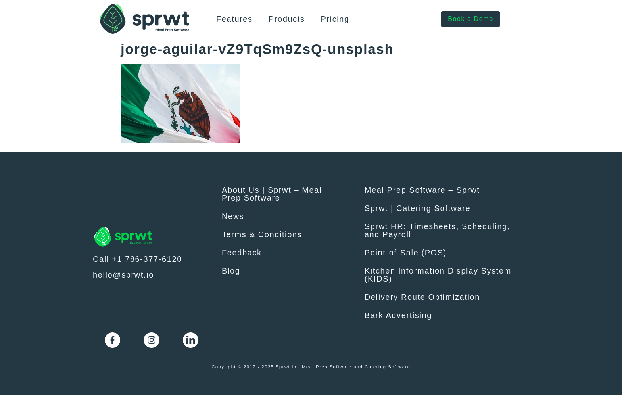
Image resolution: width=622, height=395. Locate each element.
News (233, 216)
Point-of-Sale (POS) (406, 252)
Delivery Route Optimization (422, 297)
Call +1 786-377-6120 (137, 259)
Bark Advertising (398, 315)
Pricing (335, 19)
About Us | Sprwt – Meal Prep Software (272, 194)
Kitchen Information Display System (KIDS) (438, 275)
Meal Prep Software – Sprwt (422, 190)
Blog (231, 271)
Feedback (242, 252)
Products (287, 19)
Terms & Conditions (262, 234)
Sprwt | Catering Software (418, 208)
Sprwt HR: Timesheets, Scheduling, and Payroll (437, 230)
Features (234, 19)
